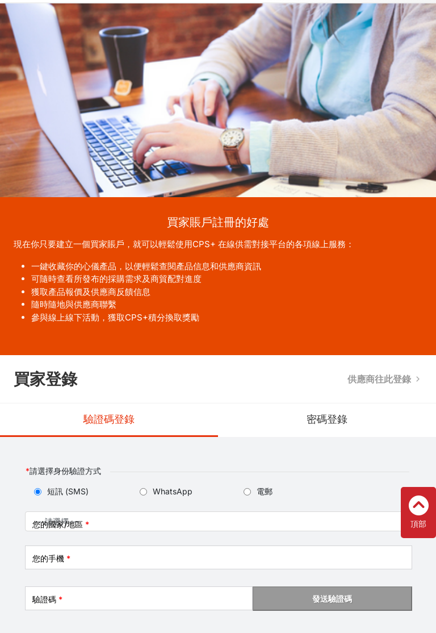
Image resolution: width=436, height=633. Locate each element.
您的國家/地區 (60, 524)
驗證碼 (47, 599)
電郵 (264, 491)
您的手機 (51, 558)
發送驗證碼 (332, 598)
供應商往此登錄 (379, 379)
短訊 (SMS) (68, 491)
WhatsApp (172, 491)
